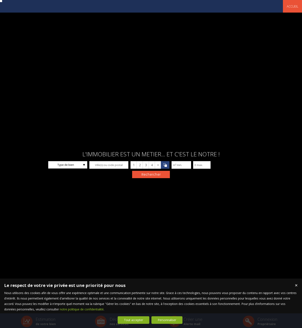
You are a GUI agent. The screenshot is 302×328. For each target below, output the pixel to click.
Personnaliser (167, 320)
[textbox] (108, 165)
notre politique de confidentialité (82, 309)
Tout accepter (133, 320)
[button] (133, 165)
